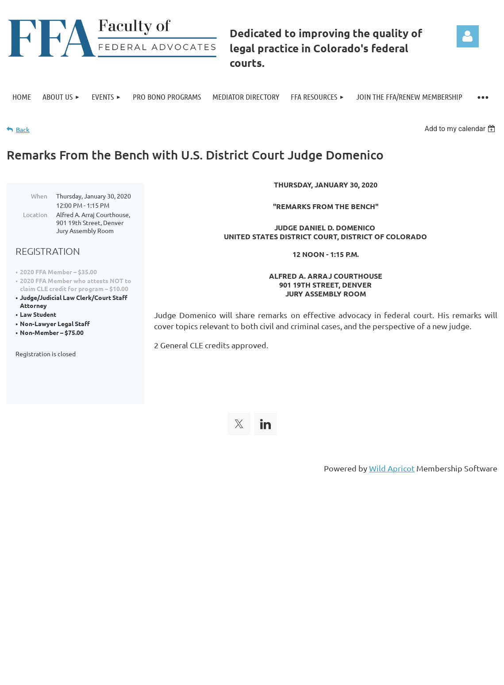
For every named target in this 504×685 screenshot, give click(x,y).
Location (35, 214)
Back (23, 129)
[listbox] (460, 128)
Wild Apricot (392, 454)
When (39, 196)
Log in (468, 36)
